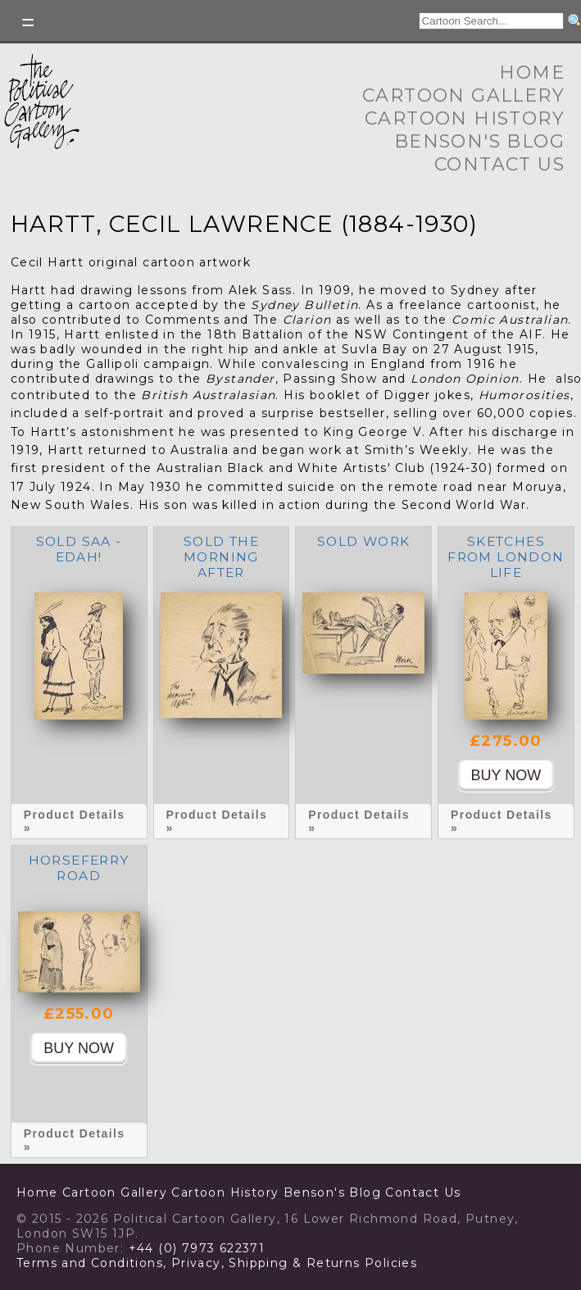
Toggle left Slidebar (28, 22)
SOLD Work (364, 541)
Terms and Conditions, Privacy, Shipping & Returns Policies (216, 1263)
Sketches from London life (505, 557)
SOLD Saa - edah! (79, 549)
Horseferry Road (79, 867)
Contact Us (499, 164)
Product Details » (74, 821)
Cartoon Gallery (463, 95)
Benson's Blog (479, 141)
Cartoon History (465, 118)
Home (532, 72)
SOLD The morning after (221, 557)
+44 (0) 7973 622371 (197, 1248)
